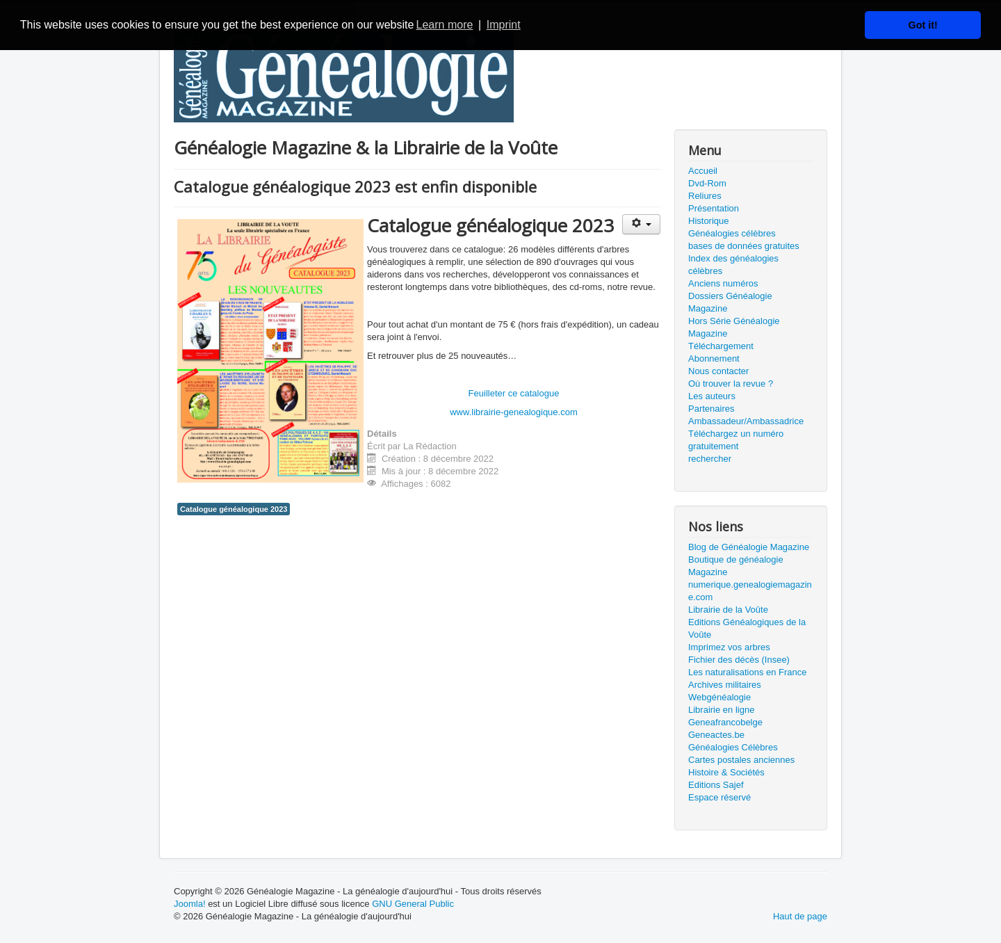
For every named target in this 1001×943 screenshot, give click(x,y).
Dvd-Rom (707, 183)
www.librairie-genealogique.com (514, 412)
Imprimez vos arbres (729, 647)
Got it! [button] (923, 25)
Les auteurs (711, 396)
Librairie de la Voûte (728, 609)
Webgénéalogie (719, 697)
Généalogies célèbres (732, 233)
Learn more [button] (444, 25)
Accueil (702, 171)
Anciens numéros (723, 283)
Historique (708, 221)
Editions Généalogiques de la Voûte (747, 628)
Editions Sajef (716, 785)
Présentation (713, 208)
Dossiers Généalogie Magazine (730, 302)
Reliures (705, 196)
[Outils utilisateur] (641, 224)
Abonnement (714, 358)
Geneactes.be (716, 735)
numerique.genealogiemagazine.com (750, 590)
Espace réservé (719, 797)
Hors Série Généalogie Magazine (734, 327)
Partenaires (711, 408)
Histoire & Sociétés (726, 772)
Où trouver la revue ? (730, 383)
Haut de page (800, 916)
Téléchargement (721, 346)
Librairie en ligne (721, 709)
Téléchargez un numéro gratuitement (735, 439)
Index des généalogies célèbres (733, 264)
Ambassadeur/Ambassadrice (746, 421)
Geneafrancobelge (725, 722)
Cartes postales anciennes (741, 760)
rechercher (709, 458)
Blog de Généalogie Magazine (748, 547)
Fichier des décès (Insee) (739, 659)
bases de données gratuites (743, 246)
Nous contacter (718, 371)
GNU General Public (413, 903)
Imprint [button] (504, 25)
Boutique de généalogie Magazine (735, 565)
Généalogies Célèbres (733, 747)
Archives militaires (724, 684)
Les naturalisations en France (747, 672)
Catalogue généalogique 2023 (233, 509)
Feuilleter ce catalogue (514, 393)
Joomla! (190, 903)
